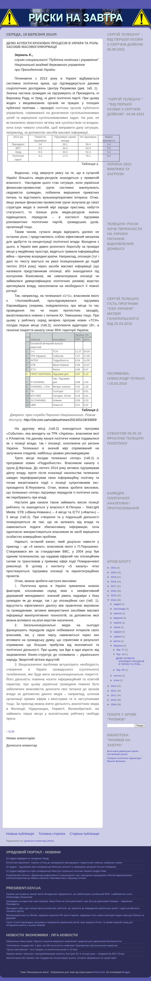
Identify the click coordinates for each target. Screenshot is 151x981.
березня (118, 645)
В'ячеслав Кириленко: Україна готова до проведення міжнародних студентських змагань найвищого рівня (64, 862)
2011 (114, 695)
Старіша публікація (84, 833)
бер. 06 (120, 670)
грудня (118, 604)
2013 (114, 686)
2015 (114, 595)
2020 (114, 572)
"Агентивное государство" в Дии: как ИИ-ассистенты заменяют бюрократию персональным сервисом (61, 945)
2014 (114, 600)
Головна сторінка (52, 833)
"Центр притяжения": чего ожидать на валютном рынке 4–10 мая (41, 949)
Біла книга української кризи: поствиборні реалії (123, 752)
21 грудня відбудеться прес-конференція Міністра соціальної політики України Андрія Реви (56, 871)
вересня (118, 618)
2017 (114, 586)
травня (118, 636)
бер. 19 (120, 654)
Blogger (126, 972)
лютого (118, 675)
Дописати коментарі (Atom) (39, 841)
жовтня (118, 613)
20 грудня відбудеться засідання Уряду (27, 858)
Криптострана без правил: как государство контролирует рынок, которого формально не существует (61, 958)
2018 (114, 581)
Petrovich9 (99, 972)
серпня (118, 622)
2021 (114, 567)
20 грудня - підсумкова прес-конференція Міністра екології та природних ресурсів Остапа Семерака (61, 867)
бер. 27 (120, 649)
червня (118, 631)
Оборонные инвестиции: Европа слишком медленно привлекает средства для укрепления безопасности (64, 941)
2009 (114, 704)
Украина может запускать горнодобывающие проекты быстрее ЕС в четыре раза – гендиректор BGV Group (65, 953)
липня (117, 627)
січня (117, 680)
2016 (114, 591)
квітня (117, 641)
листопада (120, 608)
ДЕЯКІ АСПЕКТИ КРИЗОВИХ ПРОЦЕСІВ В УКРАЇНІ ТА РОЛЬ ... (130, 661)
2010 (114, 700)
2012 (114, 690)
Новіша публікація (20, 833)
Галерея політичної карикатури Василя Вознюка (124, 759)
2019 (114, 577)
